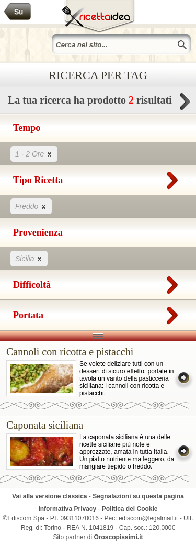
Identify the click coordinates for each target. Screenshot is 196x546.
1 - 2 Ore (34, 153)
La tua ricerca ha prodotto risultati (98, 103)
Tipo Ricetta (98, 178)
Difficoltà (98, 282)
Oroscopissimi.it (118, 537)
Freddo (31, 206)
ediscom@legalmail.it (148, 518)
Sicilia (29, 258)
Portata (98, 313)
